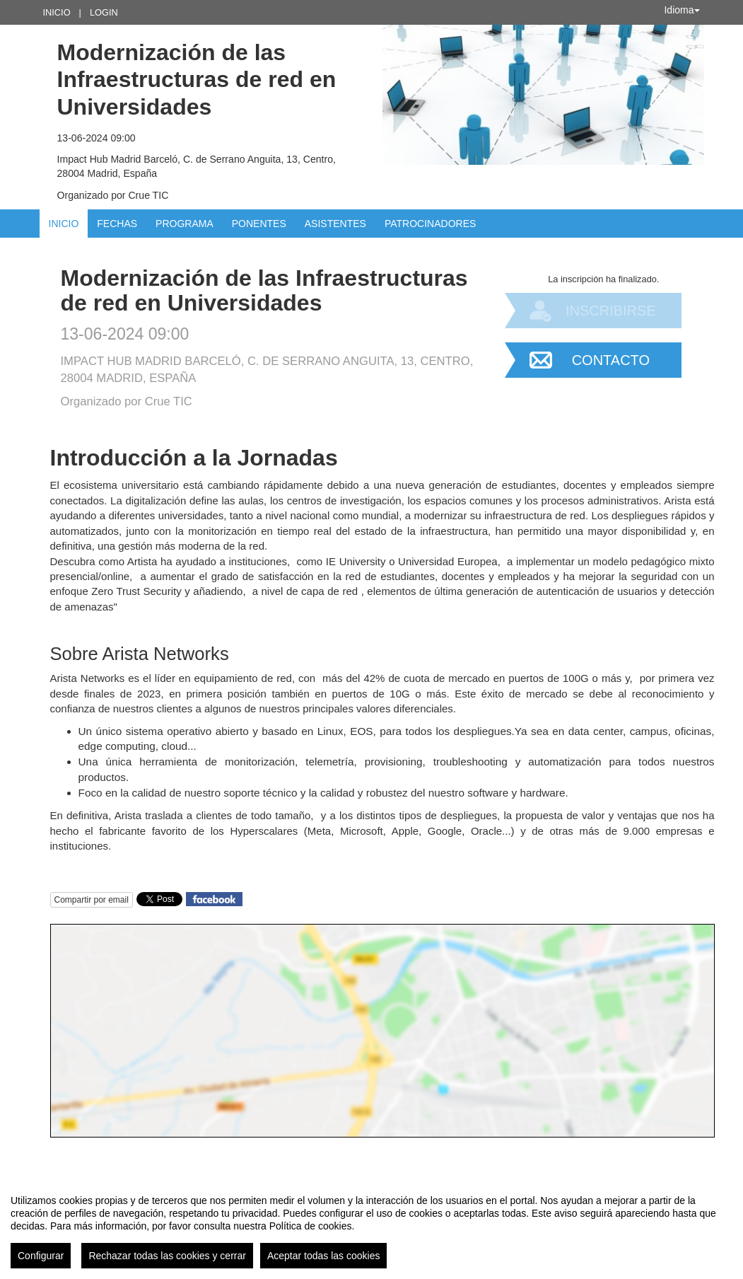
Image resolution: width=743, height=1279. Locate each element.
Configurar (41, 1255)
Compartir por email (91, 900)
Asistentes (335, 223)
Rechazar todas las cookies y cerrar (167, 1255)
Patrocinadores (430, 223)
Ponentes (259, 223)
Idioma (681, 10)
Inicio (57, 12)
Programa (184, 223)
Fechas (117, 223)
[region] (371, 1226)
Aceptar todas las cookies (323, 1255)
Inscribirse (611, 310)
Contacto (611, 360)
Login (104, 12)
